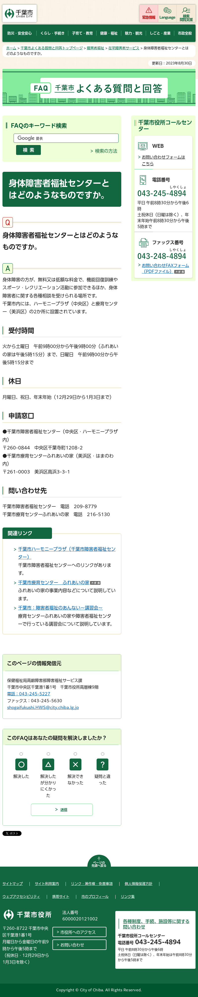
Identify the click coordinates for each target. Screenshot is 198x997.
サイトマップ (12, 883)
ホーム (11, 48)
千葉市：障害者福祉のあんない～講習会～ (60, 608)
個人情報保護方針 (138, 883)
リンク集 (128, 896)
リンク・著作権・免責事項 (92, 883)
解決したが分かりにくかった (48, 785)
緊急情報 (148, 17)
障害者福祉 (95, 48)
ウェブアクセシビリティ (21, 896)
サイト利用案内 (47, 883)
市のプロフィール (95, 896)
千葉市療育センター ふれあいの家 (59, 582)
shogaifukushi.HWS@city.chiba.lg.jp (43, 707)
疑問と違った (102, 779)
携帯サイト (60, 896)
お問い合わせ (72, 945)
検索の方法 (106, 151)
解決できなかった (75, 779)
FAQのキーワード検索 (39, 125)
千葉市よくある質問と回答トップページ (52, 48)
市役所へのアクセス (78, 932)
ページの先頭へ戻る (99, 864)
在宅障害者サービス (123, 48)
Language (167, 17)
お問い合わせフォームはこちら (163, 160)
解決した (21, 776)
